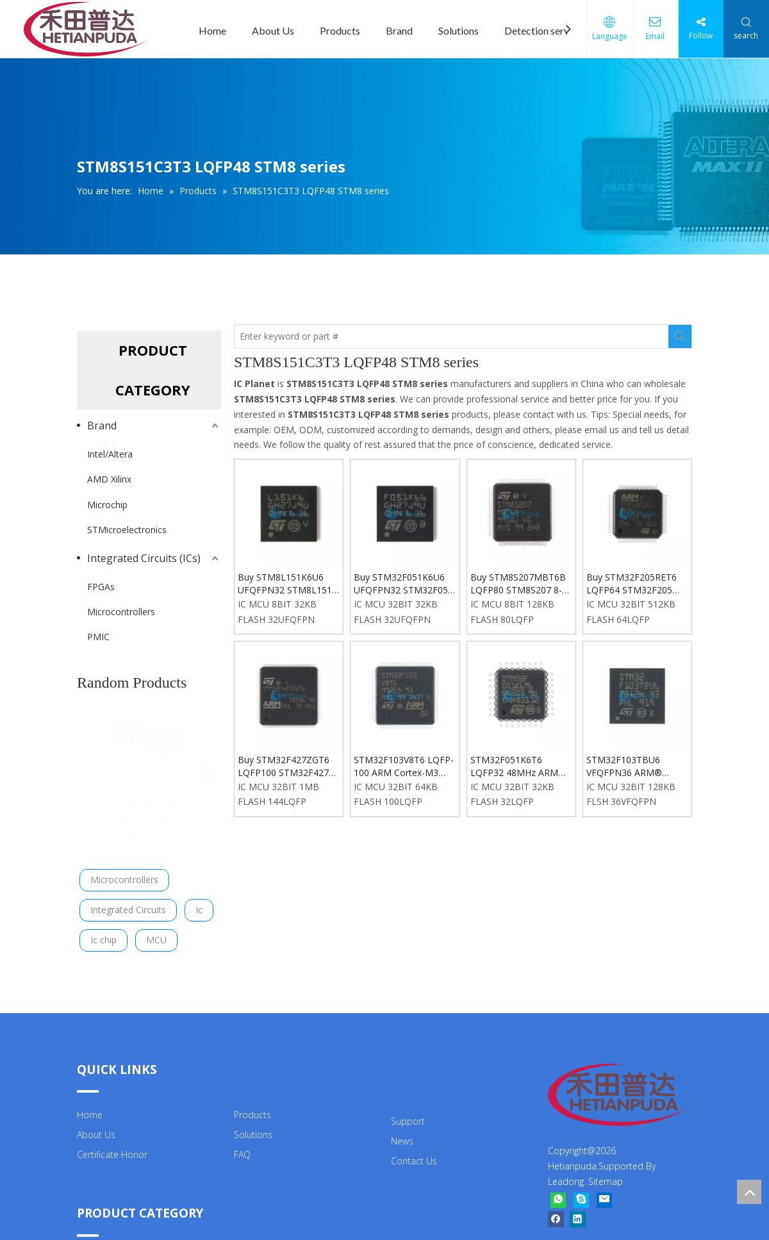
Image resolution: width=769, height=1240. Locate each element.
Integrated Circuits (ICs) (144, 558)
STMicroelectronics (127, 530)
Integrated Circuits (128, 904)
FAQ (242, 1149)
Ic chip (103, 935)
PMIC (98, 637)
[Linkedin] (578, 1214)
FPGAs (101, 587)
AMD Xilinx (109, 479)
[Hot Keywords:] (679, 336)
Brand (399, 30)
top (749, 1192)
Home (212, 30)
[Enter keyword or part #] (451, 336)
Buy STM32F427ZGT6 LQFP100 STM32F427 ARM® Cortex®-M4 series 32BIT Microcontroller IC (283, 766)
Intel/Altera (110, 454)
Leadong (566, 1177)
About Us (273, 30)
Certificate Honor (112, 1149)
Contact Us (414, 1156)
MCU (156, 935)
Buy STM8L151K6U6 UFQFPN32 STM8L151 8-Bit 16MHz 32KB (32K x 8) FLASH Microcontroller (287, 584)
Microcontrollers (121, 612)
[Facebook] (556, 1214)
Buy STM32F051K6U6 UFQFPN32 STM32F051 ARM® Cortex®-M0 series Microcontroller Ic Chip (404, 584)
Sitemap (605, 1177)
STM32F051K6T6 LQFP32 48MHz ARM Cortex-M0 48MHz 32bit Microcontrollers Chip (520, 766)
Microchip (107, 505)
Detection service (543, 30)
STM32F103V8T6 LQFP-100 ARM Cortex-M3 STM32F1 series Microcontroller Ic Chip (404, 766)
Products (340, 30)
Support (408, 1117)
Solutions (458, 30)
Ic (199, 904)
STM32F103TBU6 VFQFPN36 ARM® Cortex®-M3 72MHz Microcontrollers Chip (630, 766)
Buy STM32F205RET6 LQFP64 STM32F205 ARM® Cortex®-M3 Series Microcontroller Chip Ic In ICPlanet (631, 584)
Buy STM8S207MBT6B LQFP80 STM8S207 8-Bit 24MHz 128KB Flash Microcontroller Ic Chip (519, 584)
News (402, 1136)
